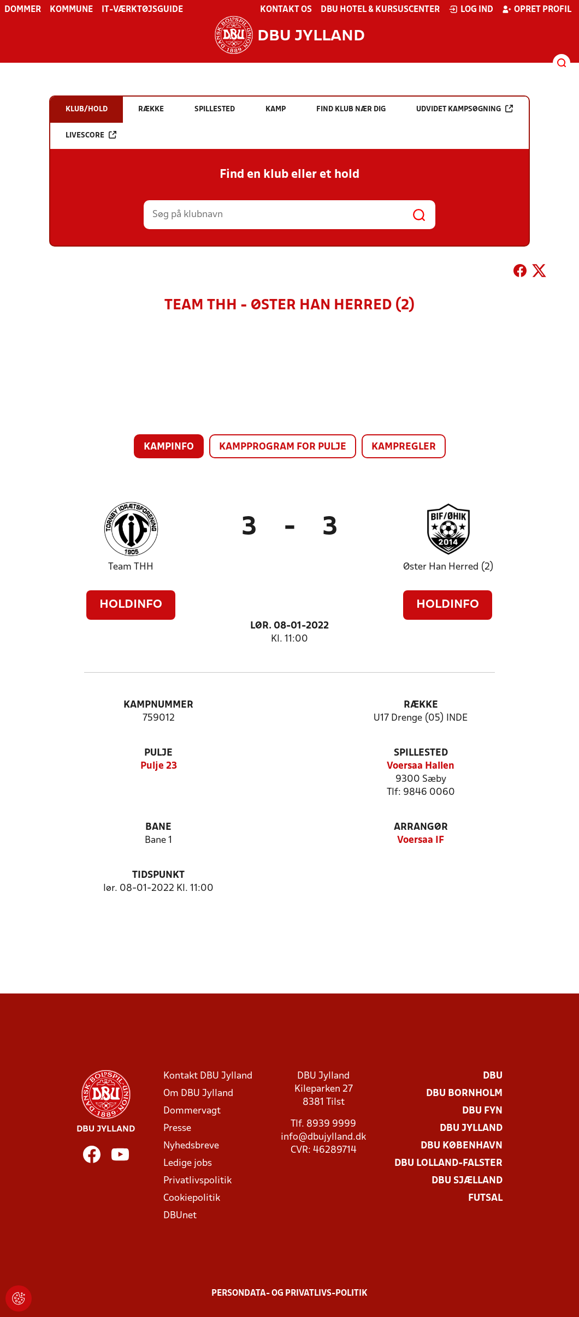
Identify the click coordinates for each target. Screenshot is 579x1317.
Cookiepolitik (191, 1198)
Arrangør (421, 827)
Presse (177, 1128)
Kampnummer (158, 705)
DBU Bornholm (464, 1093)
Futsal (485, 1198)
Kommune (71, 10)
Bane (158, 827)
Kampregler (403, 447)
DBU (493, 1076)
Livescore (91, 135)
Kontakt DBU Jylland (207, 1076)
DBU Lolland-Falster (448, 1163)
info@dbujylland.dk (323, 1137)
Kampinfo (169, 447)
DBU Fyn (482, 1111)
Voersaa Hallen (420, 766)
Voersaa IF (420, 840)
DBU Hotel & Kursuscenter (380, 10)
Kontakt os (286, 10)
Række (421, 705)
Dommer (22, 10)
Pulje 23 (158, 766)
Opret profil (536, 9)
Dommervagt (192, 1111)
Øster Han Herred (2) (448, 567)
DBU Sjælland (467, 1181)
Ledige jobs (187, 1163)
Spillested (421, 753)
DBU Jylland (471, 1128)
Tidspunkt (158, 875)
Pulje (158, 753)
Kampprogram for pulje (282, 447)
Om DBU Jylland (198, 1093)
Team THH (130, 567)
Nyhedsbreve (191, 1146)
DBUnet (180, 1215)
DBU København (462, 1146)
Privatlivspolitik (197, 1181)
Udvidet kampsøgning (464, 109)
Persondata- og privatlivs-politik (289, 1293)
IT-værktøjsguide (142, 10)
